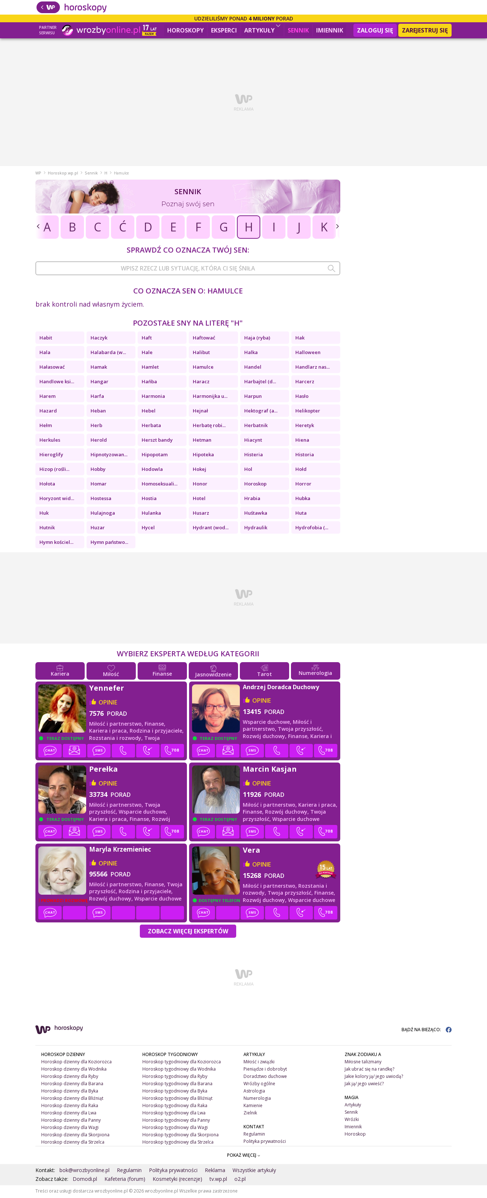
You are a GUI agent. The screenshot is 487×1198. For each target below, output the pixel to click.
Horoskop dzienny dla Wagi (70, 1128)
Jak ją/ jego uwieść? (364, 1085)
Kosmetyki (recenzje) (177, 1179)
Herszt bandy (157, 441)
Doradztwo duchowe (265, 1077)
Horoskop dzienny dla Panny (71, 1121)
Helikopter (307, 411)
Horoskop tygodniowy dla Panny (176, 1121)
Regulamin (254, 1135)
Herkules (49, 441)
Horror (303, 484)
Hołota (47, 484)
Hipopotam (155, 455)
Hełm (45, 426)
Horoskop (255, 484)
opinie (108, 703)
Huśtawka (255, 514)
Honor (200, 484)
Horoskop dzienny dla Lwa (68, 1114)
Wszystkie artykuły (254, 1171)
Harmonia (153, 397)
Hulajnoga (103, 514)
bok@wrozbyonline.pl (85, 1171)
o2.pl (240, 1179)
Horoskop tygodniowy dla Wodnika (179, 1070)
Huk (44, 514)
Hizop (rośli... (54, 470)
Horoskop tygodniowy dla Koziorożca (181, 1063)
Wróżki (352, 1120)
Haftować (204, 338)
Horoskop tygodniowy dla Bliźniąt (177, 1099)
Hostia (149, 499)
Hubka (302, 499)
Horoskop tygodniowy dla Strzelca (178, 1143)
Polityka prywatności (265, 1142)
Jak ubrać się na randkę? (369, 1070)
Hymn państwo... (109, 543)
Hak (299, 338)
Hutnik (47, 528)
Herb (96, 426)
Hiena (302, 441)
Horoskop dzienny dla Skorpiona (75, 1135)
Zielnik (250, 1114)
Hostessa (101, 499)
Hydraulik (255, 528)
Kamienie (253, 1106)
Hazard (48, 411)
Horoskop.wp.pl (63, 174)
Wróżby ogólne (259, 1085)
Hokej (199, 470)
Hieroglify (51, 455)
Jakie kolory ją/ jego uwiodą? (374, 1077)
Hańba (149, 382)
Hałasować (52, 368)
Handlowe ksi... (56, 382)
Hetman (202, 441)
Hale (147, 353)
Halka (251, 353)
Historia (304, 455)
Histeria (253, 455)
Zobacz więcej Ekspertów (188, 932)
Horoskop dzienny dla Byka (69, 1092)
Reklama (215, 1171)
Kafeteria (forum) (124, 1179)
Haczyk (99, 338)
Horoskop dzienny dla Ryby (69, 1077)
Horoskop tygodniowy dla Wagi (175, 1128)
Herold (99, 441)
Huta (301, 514)
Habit (45, 338)
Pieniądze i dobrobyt (265, 1070)
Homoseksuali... (159, 484)
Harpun (253, 397)
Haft (147, 338)
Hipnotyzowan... (109, 455)
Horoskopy (185, 30)
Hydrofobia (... (311, 528)
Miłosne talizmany (363, 1063)
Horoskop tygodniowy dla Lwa (174, 1114)
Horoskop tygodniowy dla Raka (174, 1106)
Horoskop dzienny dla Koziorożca (76, 1063)
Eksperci (224, 30)
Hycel (148, 528)
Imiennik (329, 30)
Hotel (199, 499)
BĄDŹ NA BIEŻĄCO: (427, 1031)
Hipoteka (203, 455)
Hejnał (200, 411)
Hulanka (151, 514)
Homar (99, 484)
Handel (252, 368)
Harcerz (304, 382)
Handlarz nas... (312, 368)
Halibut (201, 353)
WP (38, 174)
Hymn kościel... (56, 543)
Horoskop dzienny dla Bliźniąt (72, 1099)
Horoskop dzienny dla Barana (72, 1085)
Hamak (99, 368)
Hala (44, 353)
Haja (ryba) (257, 338)
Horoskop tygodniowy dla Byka (174, 1092)
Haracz (201, 382)
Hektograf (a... (260, 411)
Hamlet (150, 368)
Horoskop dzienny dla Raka (69, 1106)
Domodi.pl (85, 1179)
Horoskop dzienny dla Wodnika (74, 1070)
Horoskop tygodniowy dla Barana (177, 1085)
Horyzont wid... (56, 499)
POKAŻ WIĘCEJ (243, 1156)
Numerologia (257, 1099)
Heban (98, 411)
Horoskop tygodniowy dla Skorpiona (180, 1135)
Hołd (301, 470)
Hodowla (152, 470)
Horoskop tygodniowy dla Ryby (174, 1077)
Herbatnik (256, 426)
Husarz (201, 514)
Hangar (99, 382)
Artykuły (262, 29)
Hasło (301, 397)
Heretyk (304, 426)
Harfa (97, 397)
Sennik (298, 30)
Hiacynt (253, 441)
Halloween (308, 353)
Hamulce (203, 368)
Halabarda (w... (108, 353)
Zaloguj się (375, 30)
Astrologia (254, 1092)
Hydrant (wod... (211, 528)
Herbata (151, 426)
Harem (47, 397)
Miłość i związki (259, 1063)
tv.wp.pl (218, 1179)
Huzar (98, 528)
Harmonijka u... (210, 397)
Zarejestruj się (425, 30)
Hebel (149, 411)
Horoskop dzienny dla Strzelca (72, 1143)
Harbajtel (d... (260, 382)
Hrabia (252, 499)
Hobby (98, 470)
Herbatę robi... (209, 426)
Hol (248, 470)
